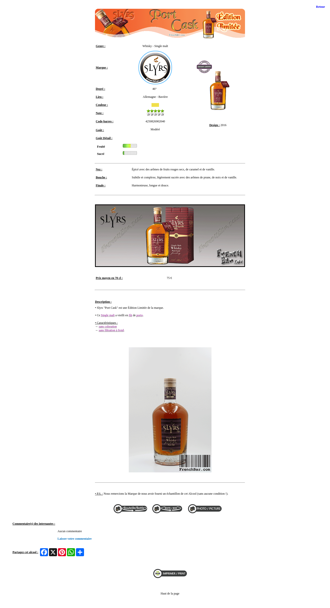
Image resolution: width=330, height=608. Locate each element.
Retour (320, 7)
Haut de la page (170, 593)
